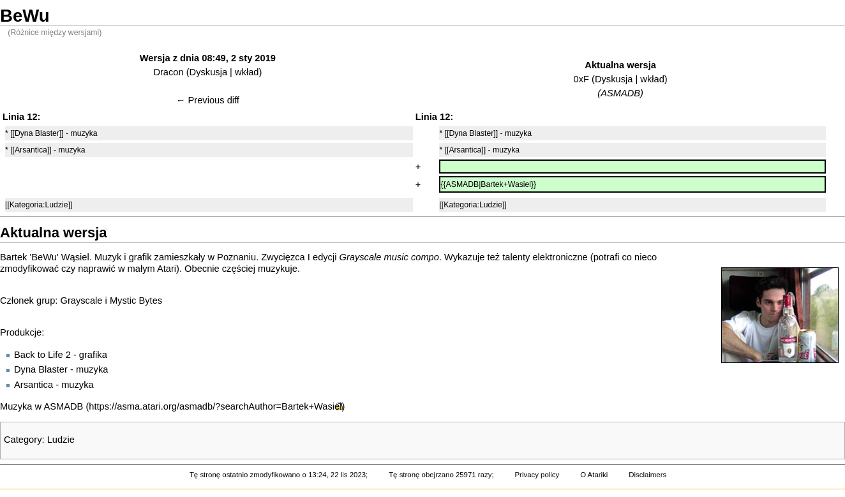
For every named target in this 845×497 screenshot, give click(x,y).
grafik (140, 257)
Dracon (168, 72)
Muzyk (107, 257)
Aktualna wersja (620, 65)
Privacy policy (536, 474)
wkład (246, 72)
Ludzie (61, 439)
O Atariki (594, 474)
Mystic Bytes (136, 300)
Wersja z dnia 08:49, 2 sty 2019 (208, 58)
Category (22, 439)
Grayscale (82, 300)
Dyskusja (208, 72)
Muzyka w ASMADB (41, 406)
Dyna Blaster (41, 369)
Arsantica (33, 385)
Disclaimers (647, 474)
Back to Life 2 (42, 355)
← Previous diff (207, 100)
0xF (581, 79)
